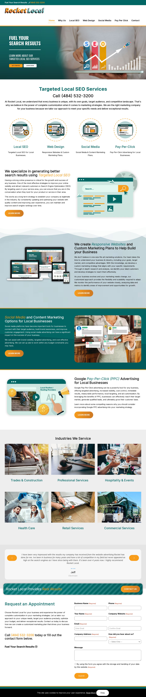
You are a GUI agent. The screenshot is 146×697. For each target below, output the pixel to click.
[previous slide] (12, 558)
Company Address (86, 634)
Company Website (120, 613)
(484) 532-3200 (77, 95)
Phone (115, 603)
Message (78, 647)
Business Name (85, 603)
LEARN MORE (30, 65)
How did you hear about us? (121, 636)
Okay (102, 693)
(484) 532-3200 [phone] (37, 2)
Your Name (83, 613)
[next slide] (134, 558)
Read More (91, 693)
